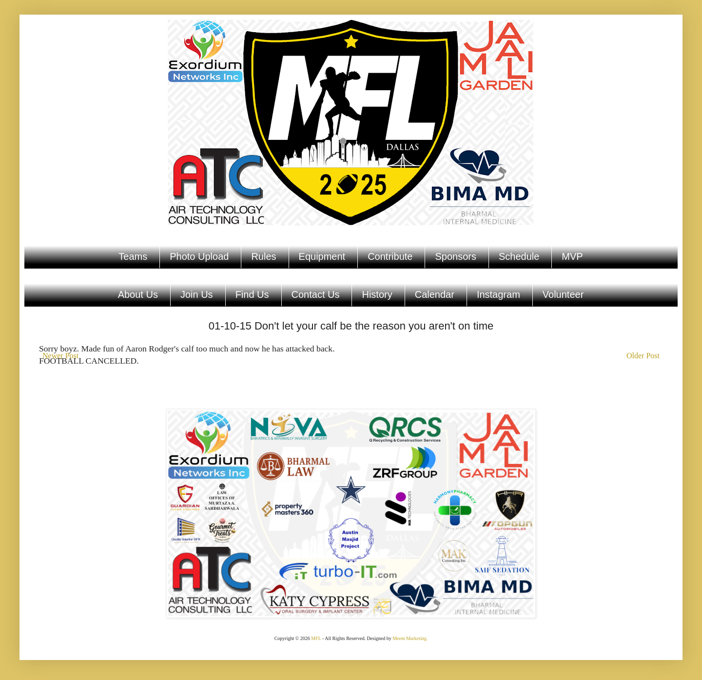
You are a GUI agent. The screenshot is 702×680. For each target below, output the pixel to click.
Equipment (322, 256)
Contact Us (316, 294)
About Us (138, 294)
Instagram (498, 294)
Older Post (643, 355)
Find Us (252, 294)
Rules (263, 256)
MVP (572, 256)
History (377, 294)
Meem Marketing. (410, 638)
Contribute (390, 256)
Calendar (434, 294)
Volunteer (563, 294)
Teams (132, 256)
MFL (316, 638)
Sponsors (455, 256)
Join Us (196, 294)
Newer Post (60, 355)
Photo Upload (199, 256)
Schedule (519, 256)
